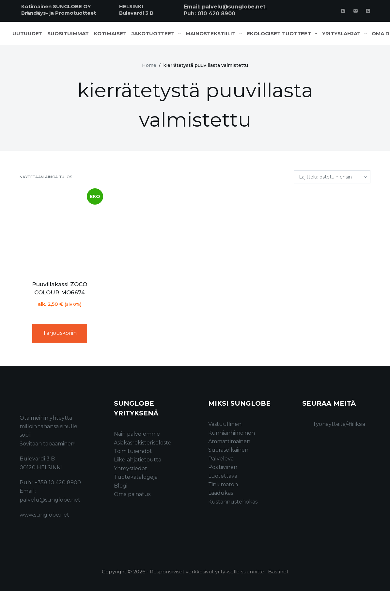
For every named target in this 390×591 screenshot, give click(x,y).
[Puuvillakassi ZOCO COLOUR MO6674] (60, 232)
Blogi (120, 486)
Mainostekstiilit (215, 34)
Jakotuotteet (157, 34)
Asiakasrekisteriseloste (142, 443)
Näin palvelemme (137, 434)
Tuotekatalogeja (136, 477)
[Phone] (368, 11)
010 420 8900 (216, 13)
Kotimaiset (110, 34)
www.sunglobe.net (44, 515)
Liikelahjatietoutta (137, 460)
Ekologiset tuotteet (283, 34)
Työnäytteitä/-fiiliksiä (339, 424)
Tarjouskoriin (60, 333)
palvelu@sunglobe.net (234, 7)
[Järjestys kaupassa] (332, 176)
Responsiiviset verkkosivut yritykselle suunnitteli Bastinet (219, 571)
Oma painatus (132, 494)
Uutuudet (27, 34)
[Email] (355, 11)
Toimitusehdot (133, 451)
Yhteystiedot (130, 468)
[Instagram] (343, 11)
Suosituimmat (68, 34)
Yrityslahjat (345, 34)
